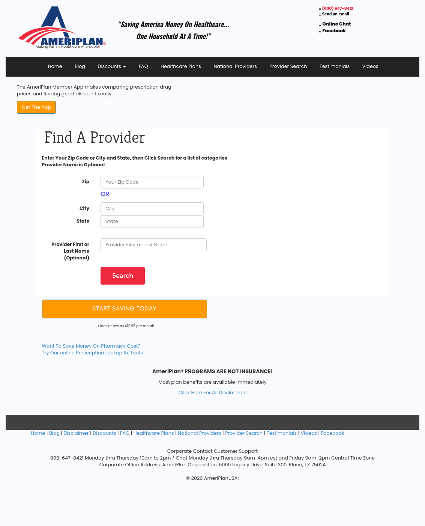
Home (55, 66)
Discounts (112, 66)
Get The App (36, 107)
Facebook (334, 30)
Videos (370, 66)
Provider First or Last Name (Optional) (70, 251)
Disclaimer (76, 433)
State (83, 221)
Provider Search (288, 66)
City (84, 208)
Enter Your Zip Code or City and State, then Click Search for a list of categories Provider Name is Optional (134, 161)
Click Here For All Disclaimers (213, 392)
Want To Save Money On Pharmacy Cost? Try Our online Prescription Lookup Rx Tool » (93, 349)
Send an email (335, 13)
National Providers (235, 66)
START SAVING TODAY (124, 308)
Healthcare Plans (181, 66)
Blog (80, 66)
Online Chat (336, 24)
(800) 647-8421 (338, 8)
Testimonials (335, 66)
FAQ (143, 66)
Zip (85, 181)
